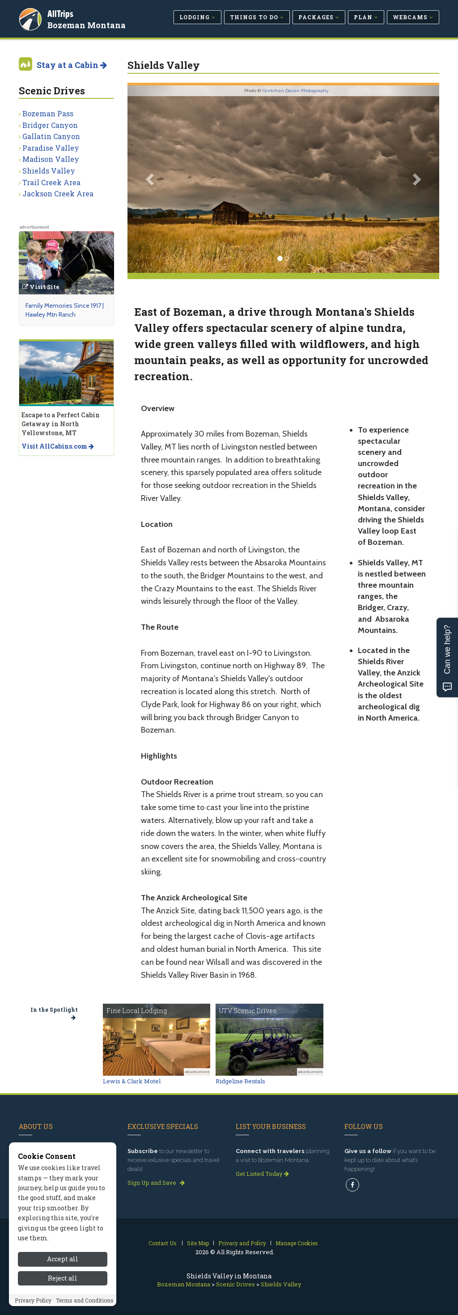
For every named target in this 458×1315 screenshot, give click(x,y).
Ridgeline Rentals (240, 1081)
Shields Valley (48, 170)
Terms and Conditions (85, 1300)
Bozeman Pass (47, 113)
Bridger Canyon (50, 125)
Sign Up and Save (156, 1183)
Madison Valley (50, 159)
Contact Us (162, 1243)
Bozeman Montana (87, 24)
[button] (150, 179)
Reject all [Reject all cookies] (62, 1278)
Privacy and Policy (242, 1243)
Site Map (198, 1243)
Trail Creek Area (51, 182)
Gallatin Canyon (51, 136)
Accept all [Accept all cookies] (62, 1259)
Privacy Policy (33, 1300)
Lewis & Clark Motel (132, 1081)
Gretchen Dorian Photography (295, 90)
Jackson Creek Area (57, 193)
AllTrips (61, 13)
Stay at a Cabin (72, 64)
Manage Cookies (297, 1243)
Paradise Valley (50, 148)
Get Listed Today (262, 1174)
